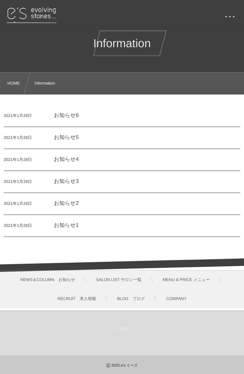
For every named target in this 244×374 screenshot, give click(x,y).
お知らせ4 (66, 160)
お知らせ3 (66, 182)
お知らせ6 (66, 116)
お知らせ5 (66, 138)
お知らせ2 (66, 204)
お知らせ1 (66, 226)
